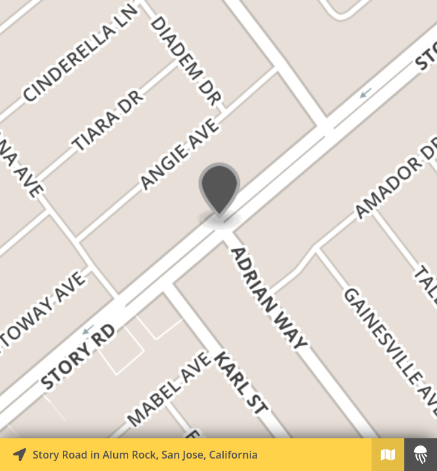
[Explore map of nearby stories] (218, 219)
